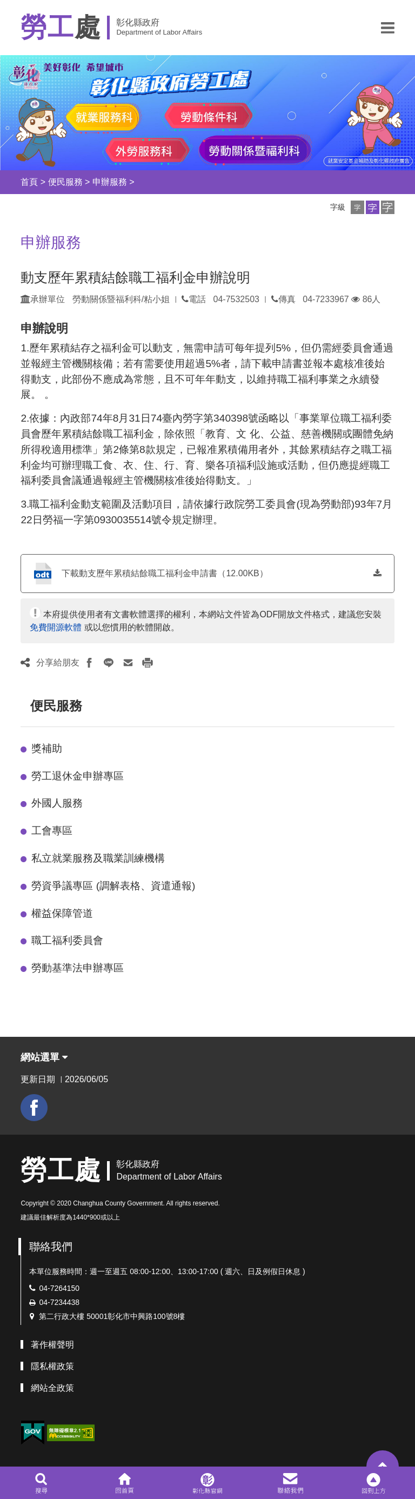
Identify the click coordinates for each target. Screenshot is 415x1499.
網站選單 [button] (44, 1057)
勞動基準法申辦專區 (77, 968)
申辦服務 (109, 181)
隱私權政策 (52, 1366)
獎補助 (46, 748)
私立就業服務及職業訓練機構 (98, 858)
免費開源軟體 (56, 627)
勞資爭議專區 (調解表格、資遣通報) (113, 885)
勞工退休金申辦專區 (77, 776)
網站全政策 (52, 1388)
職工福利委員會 (67, 940)
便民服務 (65, 181)
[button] (387, 27)
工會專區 (51, 830)
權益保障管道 (62, 913)
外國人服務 (57, 803)
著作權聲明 (52, 1344)
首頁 (29, 181)
